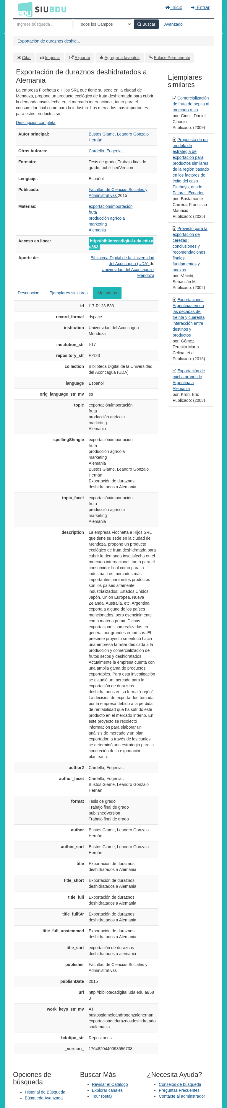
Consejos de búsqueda (180, 1084)
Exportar (82, 57)
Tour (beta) (102, 1096)
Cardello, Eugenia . (106, 151)
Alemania (97, 230)
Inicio (174, 7)
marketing (98, 224)
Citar (26, 57)
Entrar (200, 7)
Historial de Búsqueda (45, 1092)
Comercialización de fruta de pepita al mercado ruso (191, 104)
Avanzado (173, 24)
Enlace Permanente (172, 57)
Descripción (28, 293)
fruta (93, 212)
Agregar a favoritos (122, 57)
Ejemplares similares (68, 293)
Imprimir (52, 57)
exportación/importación (111, 206)
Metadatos (107, 293)
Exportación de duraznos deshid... (48, 41)
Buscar (146, 24)
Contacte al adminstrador (182, 1096)
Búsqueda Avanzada (44, 1098)
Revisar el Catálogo (110, 1084)
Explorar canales (107, 1090)
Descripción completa (36, 122)
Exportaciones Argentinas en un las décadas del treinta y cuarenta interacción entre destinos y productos (189, 317)
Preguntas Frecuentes (179, 1090)
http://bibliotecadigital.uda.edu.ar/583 (121, 244)
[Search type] (103, 24)
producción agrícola (107, 218)
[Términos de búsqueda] (42, 24)
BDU (23, 9)
